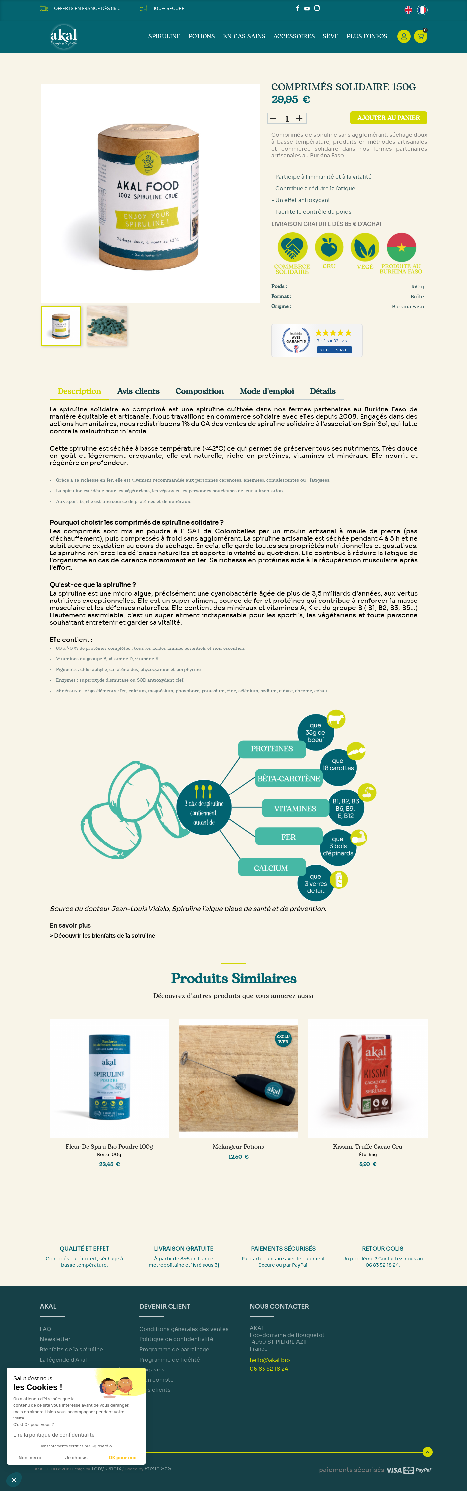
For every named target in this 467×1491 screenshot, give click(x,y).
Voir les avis (334, 349)
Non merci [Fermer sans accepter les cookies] (29, 1458)
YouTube (307, 8)
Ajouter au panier (388, 118)
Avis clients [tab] (138, 392)
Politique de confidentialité (176, 1339)
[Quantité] (287, 118)
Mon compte (156, 1379)
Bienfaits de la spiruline (71, 1349)
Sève (331, 37)
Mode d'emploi (267, 392)
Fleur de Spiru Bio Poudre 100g (109, 1147)
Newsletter (55, 1339)
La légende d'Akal (63, 1359)
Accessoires (294, 37)
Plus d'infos (367, 37)
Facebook (299, 8)
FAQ (45, 1329)
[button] (14, 1480)
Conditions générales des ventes (184, 1329)
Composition (200, 392)
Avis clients (155, 1389)
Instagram (317, 8)
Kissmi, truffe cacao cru (367, 1147)
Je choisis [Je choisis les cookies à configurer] (76, 1458)
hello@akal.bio (270, 1360)
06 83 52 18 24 (269, 1368)
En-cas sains (244, 37)
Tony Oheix (106, 1468)
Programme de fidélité (169, 1359)
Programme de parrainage (174, 1349)
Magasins (152, 1369)
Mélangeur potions (238, 1147)
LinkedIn (324, 8)
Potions (202, 37)
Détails (323, 392)
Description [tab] (79, 392)
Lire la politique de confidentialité (54, 1435)
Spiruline (164, 37)
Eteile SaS (157, 1468)
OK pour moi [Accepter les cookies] (123, 1458)
